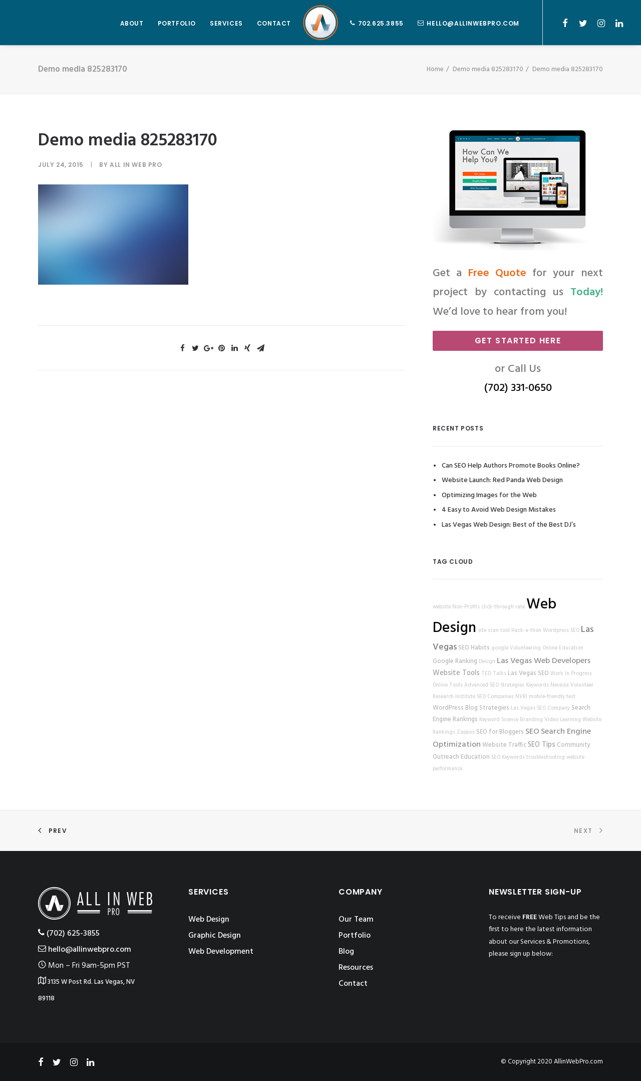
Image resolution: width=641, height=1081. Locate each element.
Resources (356, 967)
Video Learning (562, 720)
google (499, 648)
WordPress (448, 708)
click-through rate (503, 607)
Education (475, 757)
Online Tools (448, 685)
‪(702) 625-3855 (69, 933)
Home (435, 69)
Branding (531, 720)
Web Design (208, 919)
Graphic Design (214, 935)
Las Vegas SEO (528, 674)
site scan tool (494, 630)
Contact (353, 983)
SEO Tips (541, 745)
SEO (532, 731)
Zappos (466, 732)
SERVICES (226, 23)
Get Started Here (518, 340)
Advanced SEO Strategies (494, 685)
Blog (346, 951)
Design (487, 662)
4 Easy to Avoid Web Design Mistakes (499, 510)
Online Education (562, 648)
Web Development (220, 951)
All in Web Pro (136, 164)
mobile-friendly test (552, 697)
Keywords (537, 685)
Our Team (356, 919)
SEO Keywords (508, 757)
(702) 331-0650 (518, 388)
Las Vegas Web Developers (543, 661)
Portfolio (355, 935)
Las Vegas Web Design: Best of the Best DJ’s (509, 525)
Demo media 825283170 (488, 69)
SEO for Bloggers (500, 732)
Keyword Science (498, 720)
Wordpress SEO (561, 630)
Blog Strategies (487, 708)
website (442, 607)
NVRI (521, 697)
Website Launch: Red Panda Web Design (502, 480)
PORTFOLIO (177, 23)
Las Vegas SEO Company (540, 708)
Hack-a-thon (526, 630)
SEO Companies (495, 697)
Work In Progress (571, 674)
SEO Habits (474, 648)
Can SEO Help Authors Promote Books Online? (511, 466)
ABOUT (132, 23)
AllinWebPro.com (578, 1061)
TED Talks (493, 674)
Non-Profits (466, 607)
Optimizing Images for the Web (489, 495)
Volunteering (525, 648)
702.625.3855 (381, 23)
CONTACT (274, 23)
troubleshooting (545, 757)
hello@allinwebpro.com (473, 23)
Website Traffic (504, 745)
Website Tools (456, 673)
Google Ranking (455, 662)
